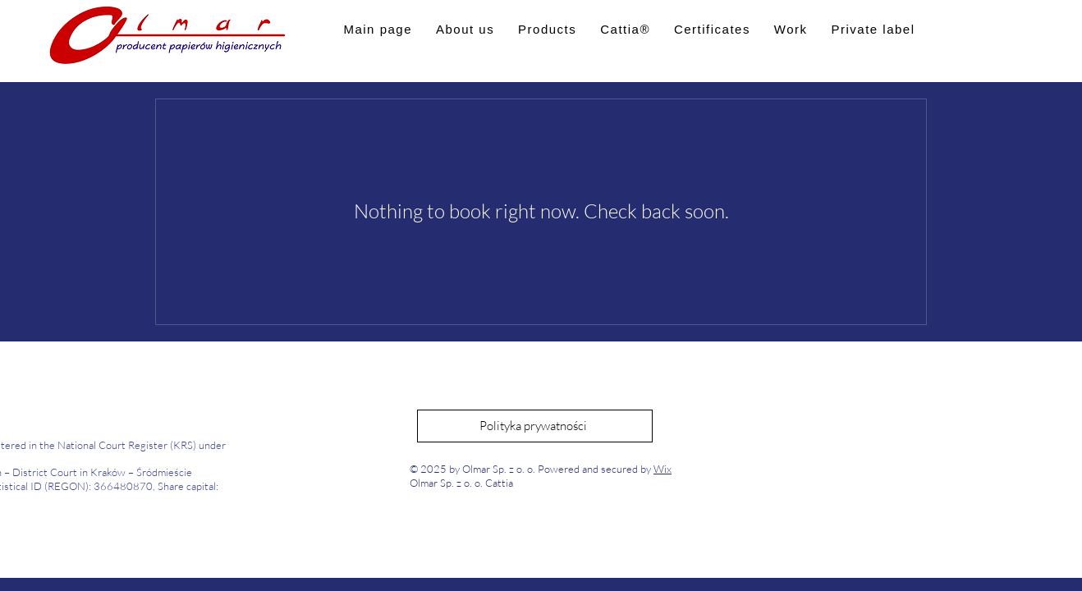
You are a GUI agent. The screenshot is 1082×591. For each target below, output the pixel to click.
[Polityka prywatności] (535, 426)
